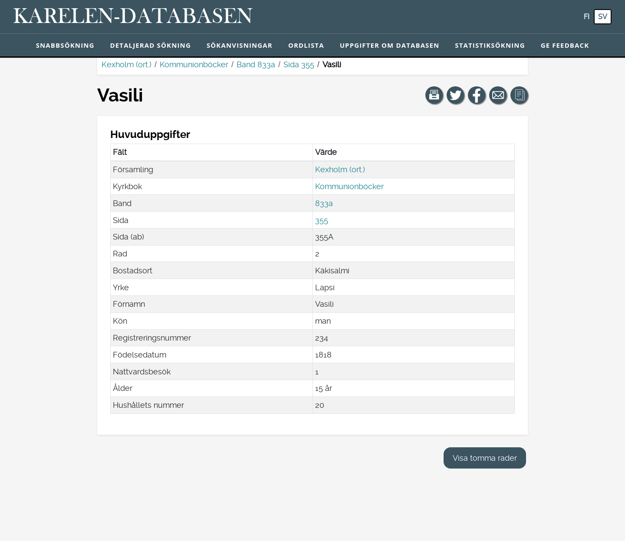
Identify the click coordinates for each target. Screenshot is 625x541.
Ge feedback (565, 45)
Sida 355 (298, 64)
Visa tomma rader (485, 457)
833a (324, 203)
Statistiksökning (490, 45)
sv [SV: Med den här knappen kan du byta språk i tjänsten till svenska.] (602, 17)
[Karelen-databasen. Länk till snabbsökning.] (133, 17)
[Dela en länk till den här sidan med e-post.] (498, 95)
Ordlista (306, 45)
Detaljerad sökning (150, 45)
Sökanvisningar (240, 45)
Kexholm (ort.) (126, 64)
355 (321, 220)
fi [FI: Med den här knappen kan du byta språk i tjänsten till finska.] (586, 17)
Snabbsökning (65, 45)
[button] (434, 95)
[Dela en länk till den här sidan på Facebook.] (476, 95)
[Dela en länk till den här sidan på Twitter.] (455, 95)
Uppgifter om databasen (390, 45)
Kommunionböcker (194, 64)
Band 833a (256, 64)
